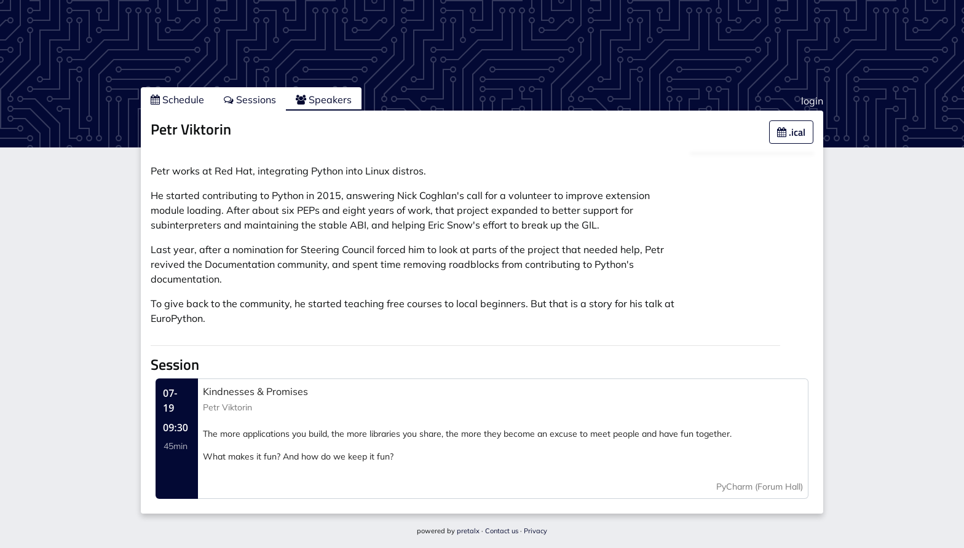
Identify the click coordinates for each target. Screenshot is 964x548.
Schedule (177, 99)
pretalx (468, 530)
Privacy (535, 530)
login (812, 101)
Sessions (250, 99)
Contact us (501, 530)
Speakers (324, 99)
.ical (791, 132)
